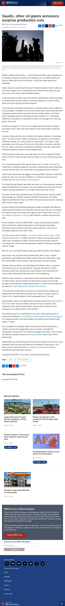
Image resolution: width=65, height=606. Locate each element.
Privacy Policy (8, 594)
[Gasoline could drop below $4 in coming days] (17, 479)
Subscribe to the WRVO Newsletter (17, 542)
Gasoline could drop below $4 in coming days (16, 491)
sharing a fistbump (35, 335)
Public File (7, 589)
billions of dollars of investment (35, 347)
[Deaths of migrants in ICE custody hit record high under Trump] (46, 406)
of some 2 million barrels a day (42, 235)
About (6, 572)
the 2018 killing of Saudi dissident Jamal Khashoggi (40, 316)
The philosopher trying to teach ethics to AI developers (46, 453)
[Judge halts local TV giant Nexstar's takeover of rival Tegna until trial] (17, 406)
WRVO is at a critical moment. (19, 509)
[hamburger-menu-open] (3, 3)
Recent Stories (11, 396)
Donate (58, 3)
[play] (3, 604)
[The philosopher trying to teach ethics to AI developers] (46, 441)
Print (61, 25)
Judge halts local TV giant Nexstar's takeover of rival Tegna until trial (15, 419)
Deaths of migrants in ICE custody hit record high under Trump (45, 419)
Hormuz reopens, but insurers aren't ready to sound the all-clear (16, 437)
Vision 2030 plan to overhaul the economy (29, 286)
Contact (6, 585)
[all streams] (62, 603)
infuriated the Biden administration (25, 180)
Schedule (7, 576)
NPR (10, 359)
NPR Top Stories (23, 359)
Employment (8, 581)
